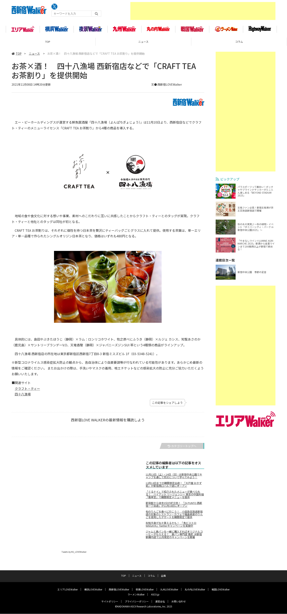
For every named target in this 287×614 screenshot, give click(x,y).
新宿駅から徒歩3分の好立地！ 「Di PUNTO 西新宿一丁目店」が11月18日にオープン (174, 505)
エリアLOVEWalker (67, 589)
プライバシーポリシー (137, 601)
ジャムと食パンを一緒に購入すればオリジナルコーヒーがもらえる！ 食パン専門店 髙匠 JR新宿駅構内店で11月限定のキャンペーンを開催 (174, 535)
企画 (163, 575)
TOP (47, 43)
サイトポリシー (109, 601)
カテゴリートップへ (182, 447)
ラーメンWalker (136, 594)
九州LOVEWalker (169, 589)
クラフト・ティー (27, 389)
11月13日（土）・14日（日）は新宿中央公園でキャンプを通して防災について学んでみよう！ (174, 477)
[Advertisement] (202, 11)
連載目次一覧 (225, 261)
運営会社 (160, 601)
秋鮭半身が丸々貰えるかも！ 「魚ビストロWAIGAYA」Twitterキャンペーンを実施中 (171, 525)
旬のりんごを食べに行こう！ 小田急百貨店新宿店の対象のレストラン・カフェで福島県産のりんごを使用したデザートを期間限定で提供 (174, 515)
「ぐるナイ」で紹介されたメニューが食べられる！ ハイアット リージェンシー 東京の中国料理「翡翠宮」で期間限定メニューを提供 (175, 495)
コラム (239, 43)
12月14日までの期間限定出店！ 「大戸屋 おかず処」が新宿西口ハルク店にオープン (174, 485)
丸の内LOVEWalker (195, 589)
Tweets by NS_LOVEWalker (74, 553)
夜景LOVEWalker (145, 589)
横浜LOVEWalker (93, 589)
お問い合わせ (178, 601)
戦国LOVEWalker (221, 589)
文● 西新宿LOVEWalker (166, 86)
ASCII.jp (155, 594)
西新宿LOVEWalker (119, 589)
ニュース (143, 43)
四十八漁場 (23, 395)
